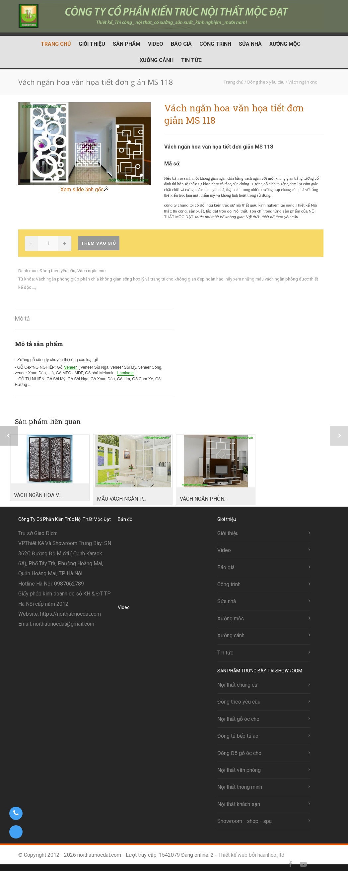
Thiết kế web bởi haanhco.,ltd (251, 855)
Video (155, 44)
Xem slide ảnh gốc (84, 189)
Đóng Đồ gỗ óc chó (239, 753)
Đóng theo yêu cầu (57, 270)
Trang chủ (56, 44)
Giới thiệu (92, 44)
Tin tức (191, 60)
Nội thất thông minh (239, 787)
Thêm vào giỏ (98, 243)
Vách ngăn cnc (91, 270)
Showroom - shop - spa (244, 821)
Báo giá (181, 44)
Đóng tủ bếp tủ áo (237, 736)
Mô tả (22, 318)
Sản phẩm (126, 44)
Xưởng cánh (157, 60)
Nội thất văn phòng (239, 770)
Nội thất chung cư (237, 685)
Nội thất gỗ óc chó (238, 719)
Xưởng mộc (285, 44)
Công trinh (215, 44)
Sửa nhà (250, 44)
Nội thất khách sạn (238, 804)
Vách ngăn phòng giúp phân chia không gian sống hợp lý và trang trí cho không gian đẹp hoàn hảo (130, 279)
